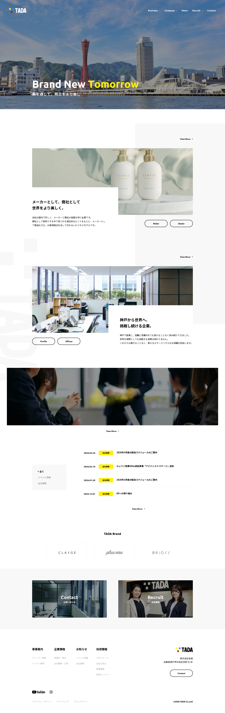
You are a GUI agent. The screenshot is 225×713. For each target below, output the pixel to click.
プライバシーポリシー (42, 701)
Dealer (181, 223)
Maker (156, 223)
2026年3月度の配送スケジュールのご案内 (137, 452)
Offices (68, 341)
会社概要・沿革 (61, 663)
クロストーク (102, 657)
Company (170, 10)
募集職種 (100, 668)
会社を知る (101, 663)
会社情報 (80, 663)
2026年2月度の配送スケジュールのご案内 (137, 479)
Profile (43, 341)
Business (153, 10)
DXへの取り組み (124, 493)
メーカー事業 (38, 663)
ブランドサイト (80, 701)
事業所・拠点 (60, 657)
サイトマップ (63, 701)
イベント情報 (82, 657)
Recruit (196, 10)
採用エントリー (103, 674)
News (185, 10)
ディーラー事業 (39, 657)
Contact (211, 10)
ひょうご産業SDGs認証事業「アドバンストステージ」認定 (145, 466)
